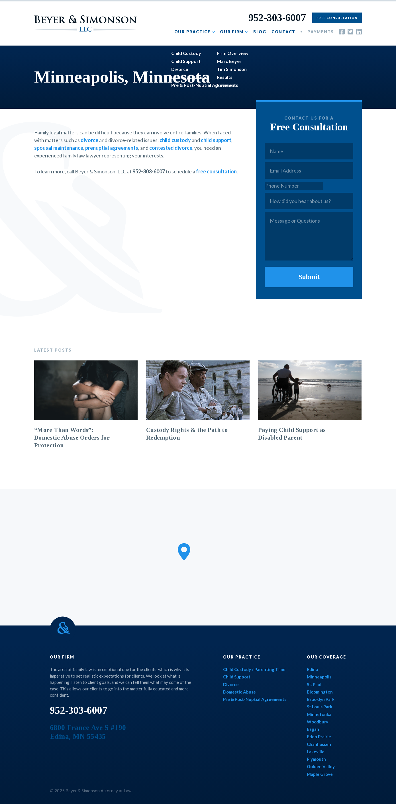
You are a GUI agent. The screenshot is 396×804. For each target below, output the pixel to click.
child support (216, 140)
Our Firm (232, 31)
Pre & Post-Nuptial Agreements (254, 699)
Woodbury (317, 721)
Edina (312, 669)
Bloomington (320, 691)
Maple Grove (320, 774)
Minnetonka (319, 714)
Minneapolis (319, 676)
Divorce (231, 684)
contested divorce (170, 148)
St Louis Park (319, 706)
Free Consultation (337, 18)
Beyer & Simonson (85, 23)
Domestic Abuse (239, 691)
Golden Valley (321, 766)
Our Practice (192, 31)
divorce (89, 140)
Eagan (313, 729)
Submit (309, 276)
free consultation (216, 171)
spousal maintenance (58, 148)
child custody (175, 140)
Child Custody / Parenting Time (254, 669)
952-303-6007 (277, 17)
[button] (184, 551)
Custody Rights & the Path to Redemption (187, 433)
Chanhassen (319, 744)
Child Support (236, 676)
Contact (283, 31)
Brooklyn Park (320, 699)
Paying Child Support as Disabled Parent (292, 433)
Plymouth (316, 759)
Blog (259, 31)
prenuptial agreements (111, 148)
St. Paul (314, 684)
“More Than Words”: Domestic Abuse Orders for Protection (72, 437)
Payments (320, 31)
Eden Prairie (319, 736)
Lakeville (315, 751)
